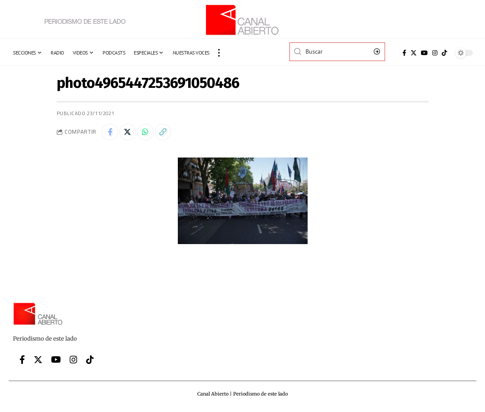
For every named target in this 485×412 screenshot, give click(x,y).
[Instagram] (435, 52)
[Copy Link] (166, 132)
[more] (219, 52)
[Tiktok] (444, 52)
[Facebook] (404, 52)
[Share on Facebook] (110, 132)
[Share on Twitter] (129, 132)
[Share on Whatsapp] (147, 132)
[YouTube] (424, 52)
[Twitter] (413, 52)
